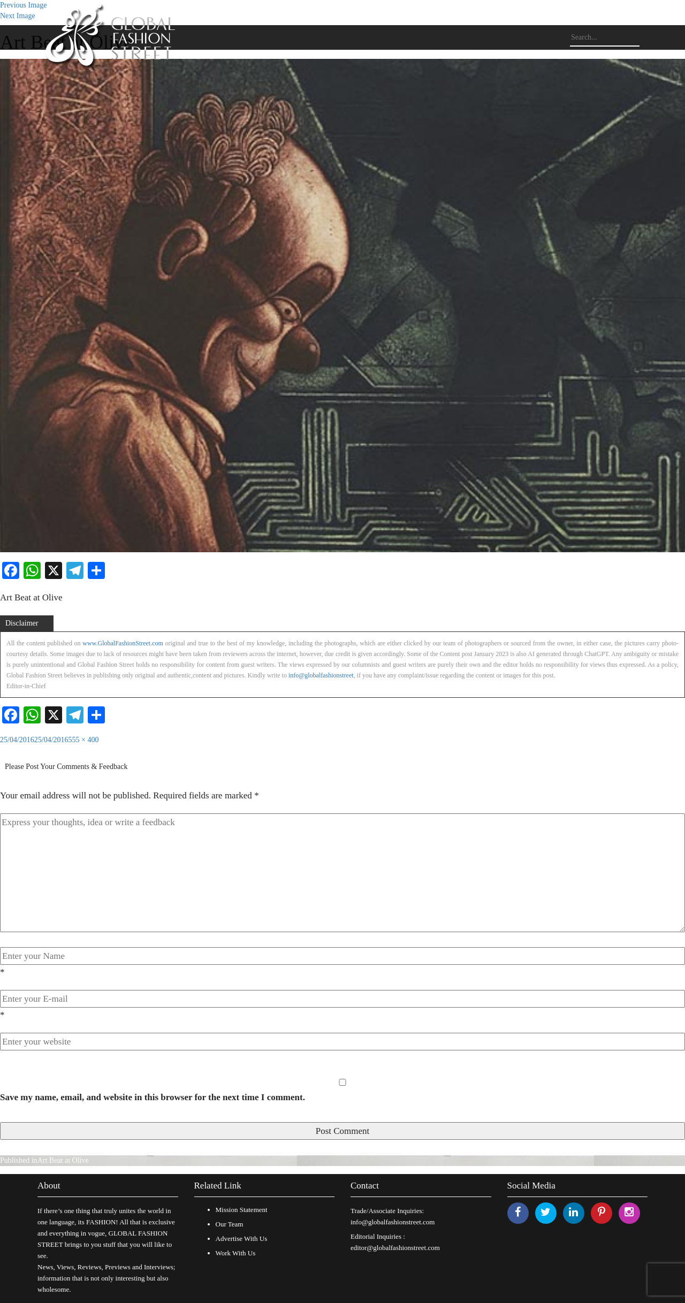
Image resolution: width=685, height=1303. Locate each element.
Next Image (17, 16)
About (48, 1185)
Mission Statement (242, 1210)
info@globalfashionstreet (321, 675)
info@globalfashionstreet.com (393, 1222)
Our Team (229, 1224)
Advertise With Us (242, 1239)
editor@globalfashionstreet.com (395, 1248)
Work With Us (236, 1253)
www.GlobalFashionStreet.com (122, 643)
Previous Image (23, 5)
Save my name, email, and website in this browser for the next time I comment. (152, 1097)
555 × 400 (83, 740)
